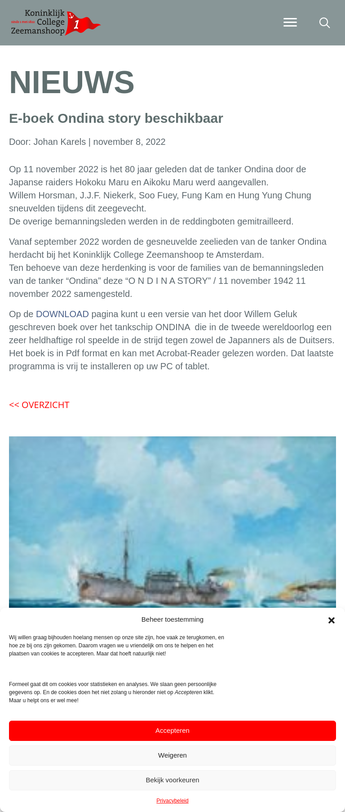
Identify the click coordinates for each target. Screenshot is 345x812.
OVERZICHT (39, 405)
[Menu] (290, 22)
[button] (331, 619)
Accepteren (172, 730)
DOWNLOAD (62, 314)
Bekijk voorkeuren (172, 780)
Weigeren (172, 755)
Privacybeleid (172, 801)
